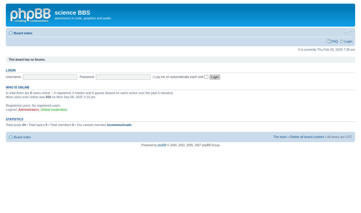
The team (280, 137)
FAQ (334, 41)
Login (348, 41)
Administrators (28, 109)
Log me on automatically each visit (181, 77)
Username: (14, 77)
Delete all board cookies (307, 137)
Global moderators (54, 109)
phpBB (162, 145)
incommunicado (119, 125)
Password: (87, 77)
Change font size (348, 32)
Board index (23, 33)
